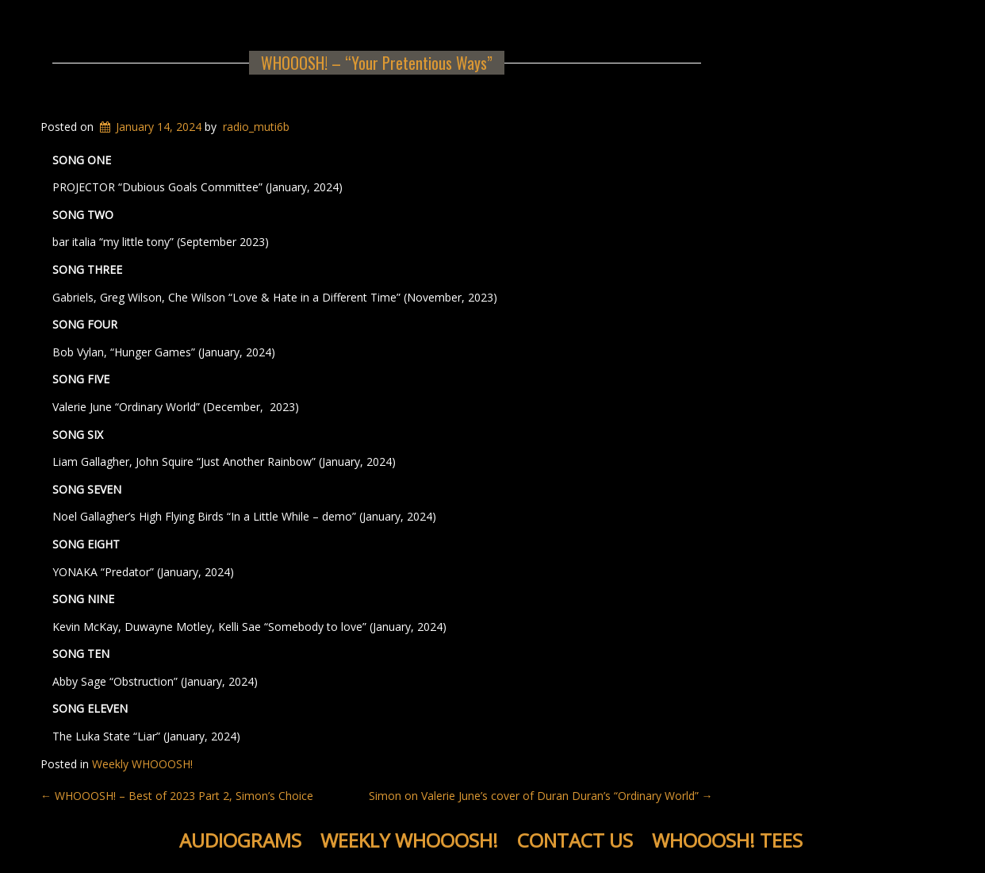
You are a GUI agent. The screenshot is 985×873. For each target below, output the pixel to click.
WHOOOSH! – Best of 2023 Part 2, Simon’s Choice (176, 795)
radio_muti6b (256, 126)
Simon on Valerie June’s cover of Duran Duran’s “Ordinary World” (541, 795)
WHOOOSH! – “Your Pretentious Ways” (376, 63)
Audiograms (240, 840)
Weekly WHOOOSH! (142, 763)
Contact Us (575, 840)
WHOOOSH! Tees (727, 840)
